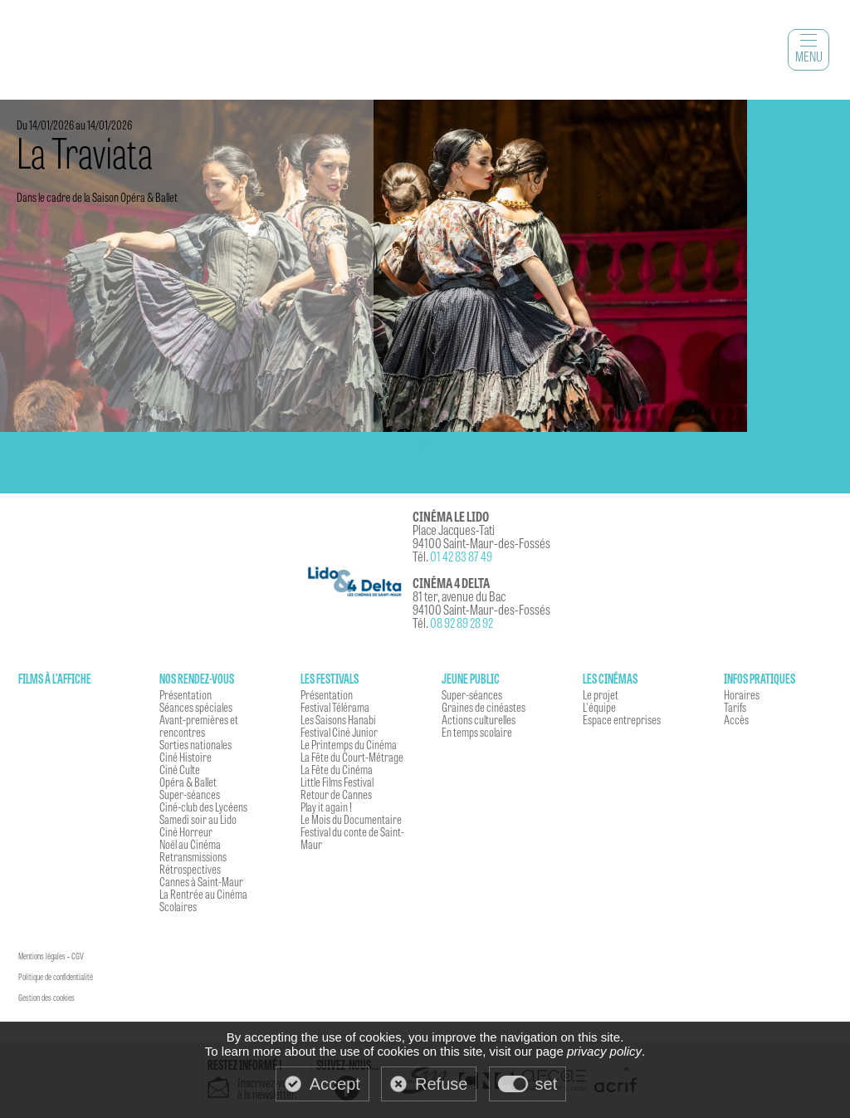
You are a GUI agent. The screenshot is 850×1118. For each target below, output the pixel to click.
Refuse (441, 1084)
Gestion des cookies (46, 997)
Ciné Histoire (185, 756)
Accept (335, 1084)
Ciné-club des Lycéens (203, 806)
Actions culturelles (478, 719)
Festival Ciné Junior (339, 731)
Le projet (600, 694)
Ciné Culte (179, 769)
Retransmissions (193, 856)
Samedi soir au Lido (198, 819)
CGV (77, 956)
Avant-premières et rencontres (198, 725)
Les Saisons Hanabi (338, 719)
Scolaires (178, 906)
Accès (736, 719)
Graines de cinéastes (483, 707)
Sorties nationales (195, 744)
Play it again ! (326, 806)
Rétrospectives (190, 869)
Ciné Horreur (185, 831)
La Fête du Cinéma (336, 769)
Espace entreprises (622, 719)
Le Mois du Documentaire (351, 819)
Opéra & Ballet (188, 781)
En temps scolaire (477, 731)
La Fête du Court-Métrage (351, 756)
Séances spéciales (195, 707)
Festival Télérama (334, 707)
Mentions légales (42, 956)
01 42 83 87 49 (461, 556)
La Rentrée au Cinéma (203, 893)
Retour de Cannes (336, 794)
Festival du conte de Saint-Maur (352, 837)
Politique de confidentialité (55, 977)
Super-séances (189, 794)
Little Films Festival (337, 781)
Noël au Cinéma (190, 844)
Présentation (185, 694)
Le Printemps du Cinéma (348, 744)
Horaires (742, 694)
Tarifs (735, 707)
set (546, 1084)
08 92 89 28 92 (461, 622)
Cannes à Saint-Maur (201, 881)
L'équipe (599, 707)
